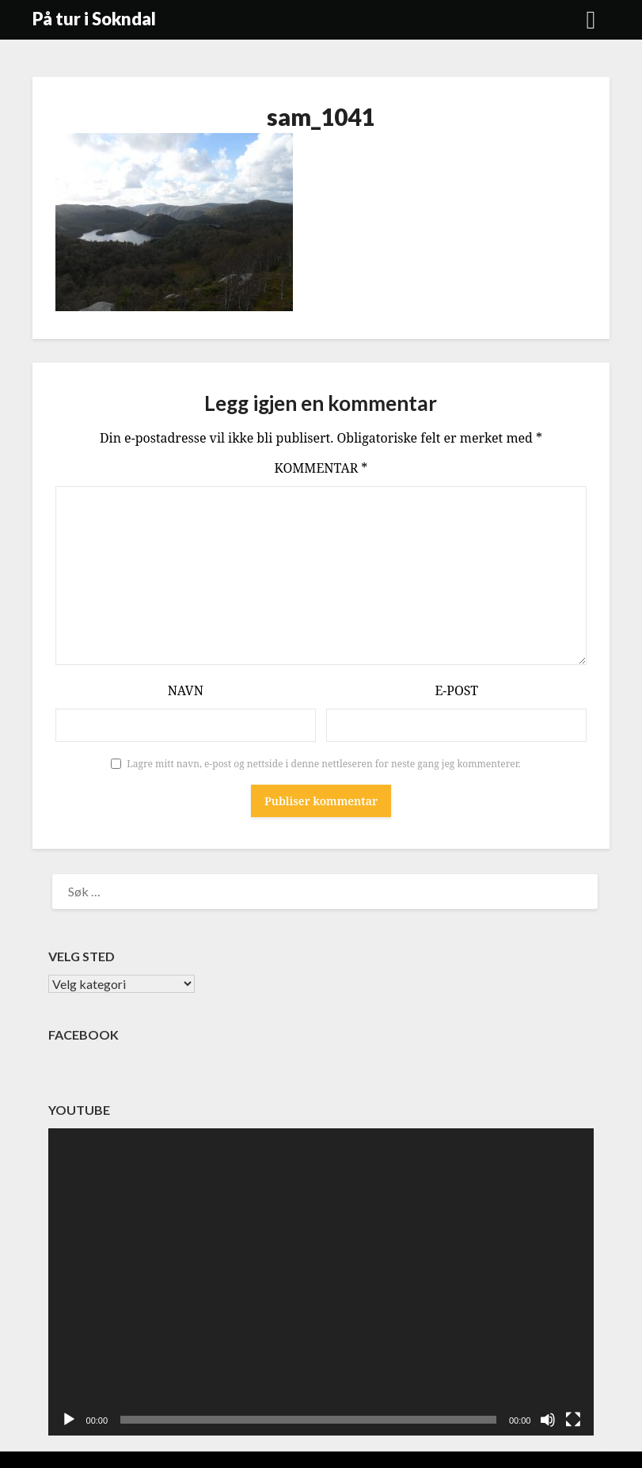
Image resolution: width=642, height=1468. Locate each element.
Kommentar (321, 468)
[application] (321, 1282)
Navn (185, 690)
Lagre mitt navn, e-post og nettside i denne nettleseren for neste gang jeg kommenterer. (324, 763)
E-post (456, 690)
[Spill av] (69, 1420)
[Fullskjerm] (573, 1420)
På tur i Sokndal (94, 18)
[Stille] (548, 1420)
